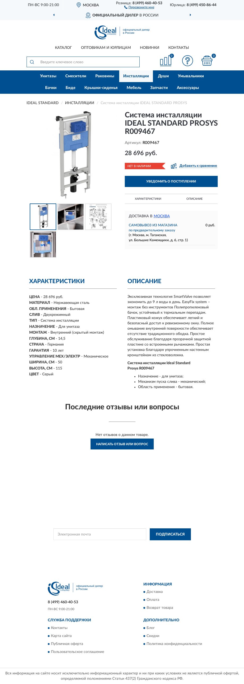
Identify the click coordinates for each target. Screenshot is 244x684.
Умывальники (191, 76)
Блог (151, 628)
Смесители (75, 76)
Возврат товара (160, 608)
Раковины (104, 76)
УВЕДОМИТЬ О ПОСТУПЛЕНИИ (171, 181)
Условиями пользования (110, 551)
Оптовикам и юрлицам (106, 48)
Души (163, 76)
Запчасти (159, 88)
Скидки (153, 636)
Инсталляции (136, 76)
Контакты (178, 48)
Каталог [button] (63, 48)
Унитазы (48, 76)
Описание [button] (194, 198)
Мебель (134, 88)
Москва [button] (162, 216)
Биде (70, 88)
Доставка (155, 592)
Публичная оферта (67, 644)
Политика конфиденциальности (174, 644)
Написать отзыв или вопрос (122, 444)
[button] (139, 7)
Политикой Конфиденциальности (148, 546)
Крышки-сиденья (101, 88)
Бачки (51, 88)
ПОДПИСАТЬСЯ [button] (170, 534)
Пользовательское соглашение (77, 652)
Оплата (153, 600)
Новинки (149, 48)
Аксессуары (188, 88)
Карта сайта (61, 636)
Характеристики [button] (148, 198)
